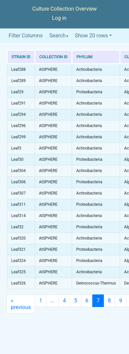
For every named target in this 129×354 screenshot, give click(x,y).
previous (21, 303)
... (52, 300)
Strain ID (21, 57)
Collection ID (53, 57)
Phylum (84, 57)
